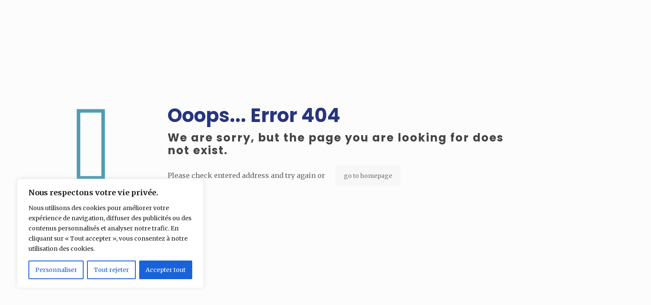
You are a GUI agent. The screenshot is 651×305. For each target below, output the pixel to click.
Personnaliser (56, 270)
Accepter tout (165, 270)
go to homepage (368, 176)
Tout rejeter (111, 270)
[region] (110, 233)
